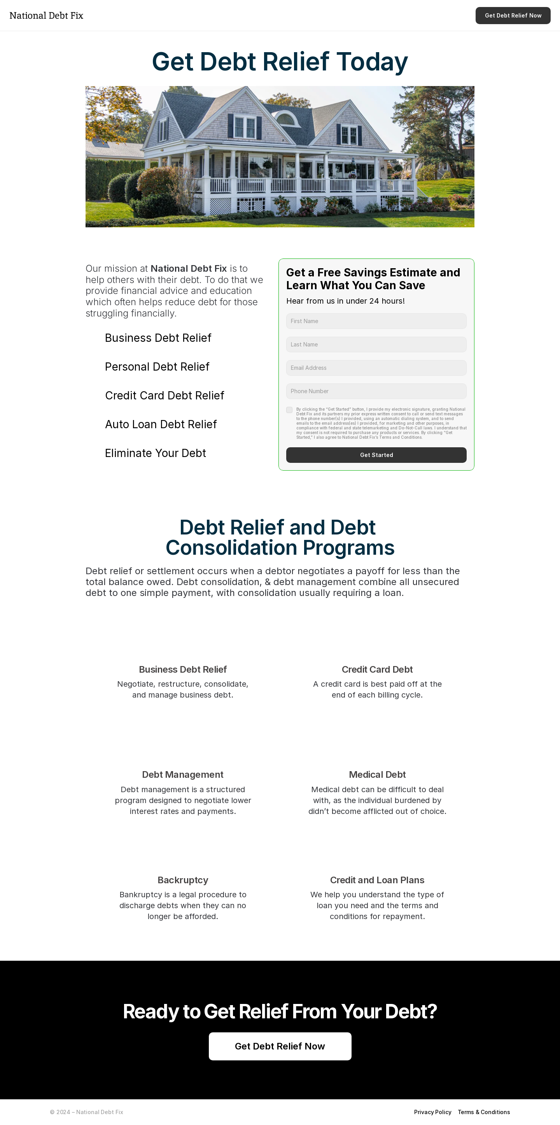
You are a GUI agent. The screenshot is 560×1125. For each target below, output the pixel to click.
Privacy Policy (432, 1112)
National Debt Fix (46, 15)
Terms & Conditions (484, 1112)
